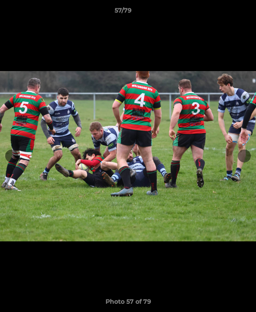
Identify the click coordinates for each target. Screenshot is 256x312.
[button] (225, 12)
